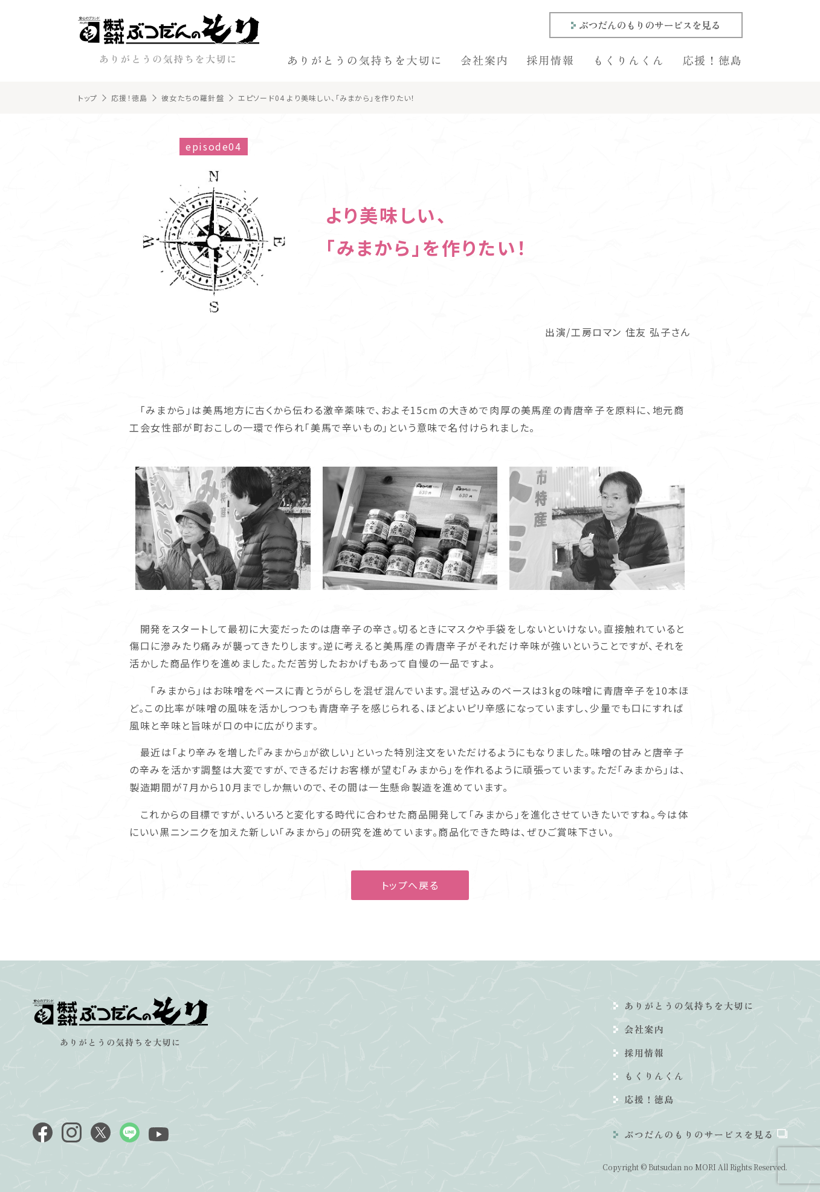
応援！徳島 (713, 60)
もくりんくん (629, 60)
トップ (88, 97)
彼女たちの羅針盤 (192, 97)
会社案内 (484, 60)
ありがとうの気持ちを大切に (364, 60)
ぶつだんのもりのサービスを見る (649, 25)
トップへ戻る (410, 885)
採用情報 (550, 60)
